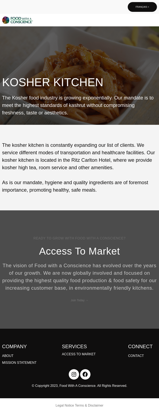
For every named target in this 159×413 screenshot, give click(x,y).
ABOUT (7, 356)
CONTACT (136, 356)
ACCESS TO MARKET (79, 354)
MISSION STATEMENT (19, 362)
